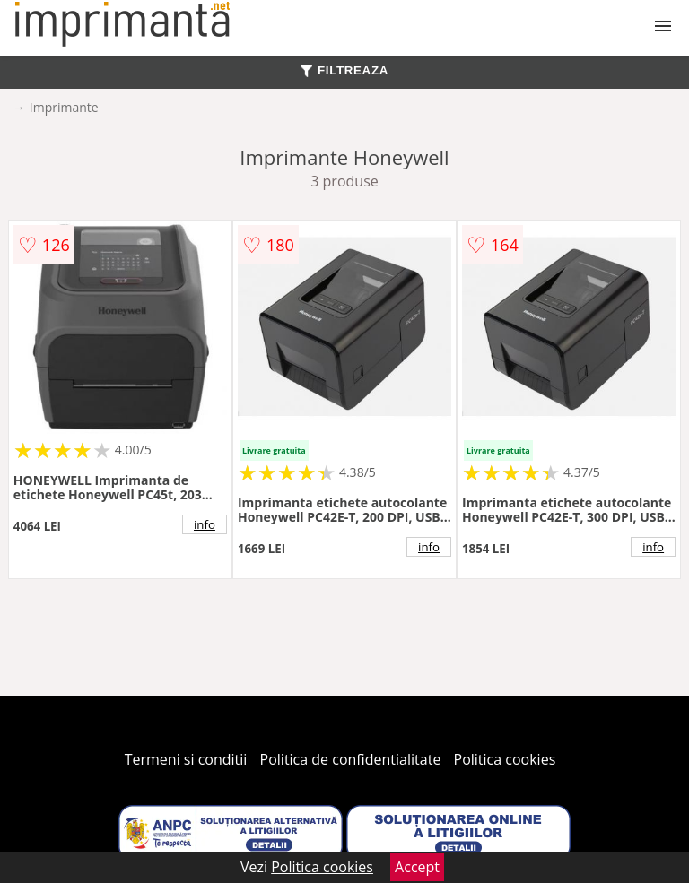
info (204, 524)
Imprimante (64, 107)
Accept (417, 867)
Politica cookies (505, 759)
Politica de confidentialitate (350, 759)
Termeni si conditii (186, 759)
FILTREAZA (344, 70)
